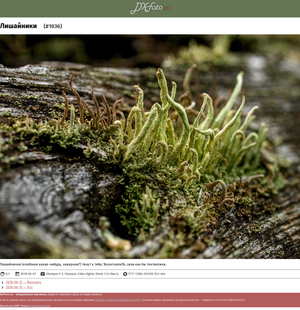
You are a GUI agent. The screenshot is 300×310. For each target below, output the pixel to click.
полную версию (40, 305)
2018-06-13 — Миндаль (23, 282)
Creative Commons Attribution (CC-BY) (118, 299)
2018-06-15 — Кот (19, 287)
